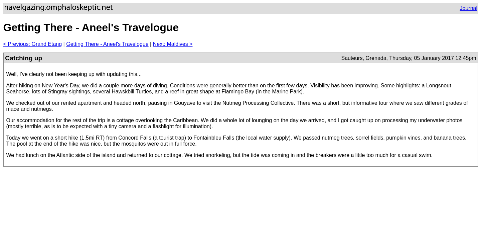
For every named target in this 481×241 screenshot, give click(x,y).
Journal (468, 8)
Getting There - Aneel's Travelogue (107, 44)
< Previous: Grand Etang (32, 44)
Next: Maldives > (173, 44)
